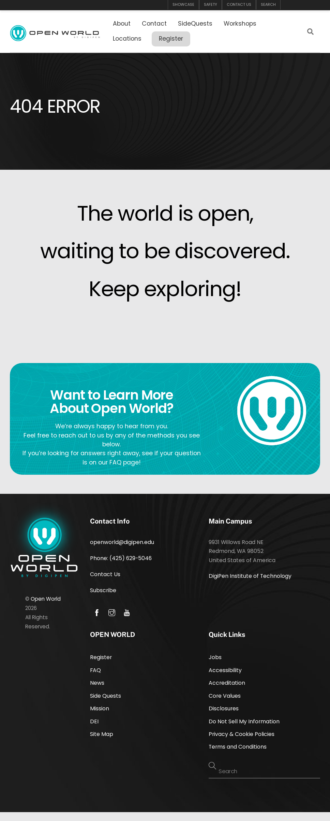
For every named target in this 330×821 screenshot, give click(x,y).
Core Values (225, 696)
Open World (46, 598)
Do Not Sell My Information (244, 721)
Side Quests (105, 696)
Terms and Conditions (238, 747)
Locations (127, 38)
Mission (99, 708)
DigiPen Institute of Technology (250, 576)
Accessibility (225, 670)
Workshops (240, 23)
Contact (154, 23)
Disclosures (224, 708)
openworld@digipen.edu (122, 542)
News (97, 683)
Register (171, 38)
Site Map (101, 734)
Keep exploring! (165, 289)
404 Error (55, 106)
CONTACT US (239, 4)
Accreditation (227, 683)
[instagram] (112, 612)
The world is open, (165, 213)
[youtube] (127, 612)
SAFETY (210, 4)
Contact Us (105, 574)
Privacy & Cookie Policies (241, 734)
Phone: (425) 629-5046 (121, 558)
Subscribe (103, 590)
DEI (94, 721)
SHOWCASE (183, 4)
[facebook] (97, 612)
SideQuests (195, 23)
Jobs (215, 657)
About (122, 23)
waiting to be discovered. (165, 251)
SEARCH (268, 4)
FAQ (95, 670)
